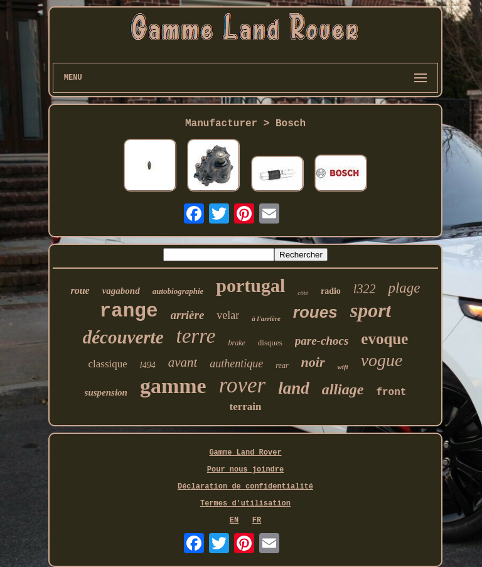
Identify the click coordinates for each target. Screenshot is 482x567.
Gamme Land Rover (245, 452)
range (129, 311)
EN (234, 520)
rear (282, 365)
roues (315, 312)
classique (107, 364)
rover (242, 385)
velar (228, 315)
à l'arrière (266, 318)
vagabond (121, 291)
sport (371, 310)
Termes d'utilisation (245, 503)
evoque (384, 338)
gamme (173, 385)
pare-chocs (321, 340)
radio (331, 291)
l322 (364, 289)
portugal (250, 285)
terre (196, 336)
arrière (188, 314)
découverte (123, 337)
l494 (148, 365)
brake (236, 342)
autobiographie (178, 291)
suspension (106, 392)
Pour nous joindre (245, 469)
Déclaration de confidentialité (245, 486)
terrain (246, 407)
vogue (382, 360)
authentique (236, 363)
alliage (343, 389)
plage (404, 288)
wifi (343, 366)
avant (183, 362)
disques (270, 342)
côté (302, 292)
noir (313, 362)
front (391, 392)
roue (79, 290)
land (293, 388)
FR (256, 520)
